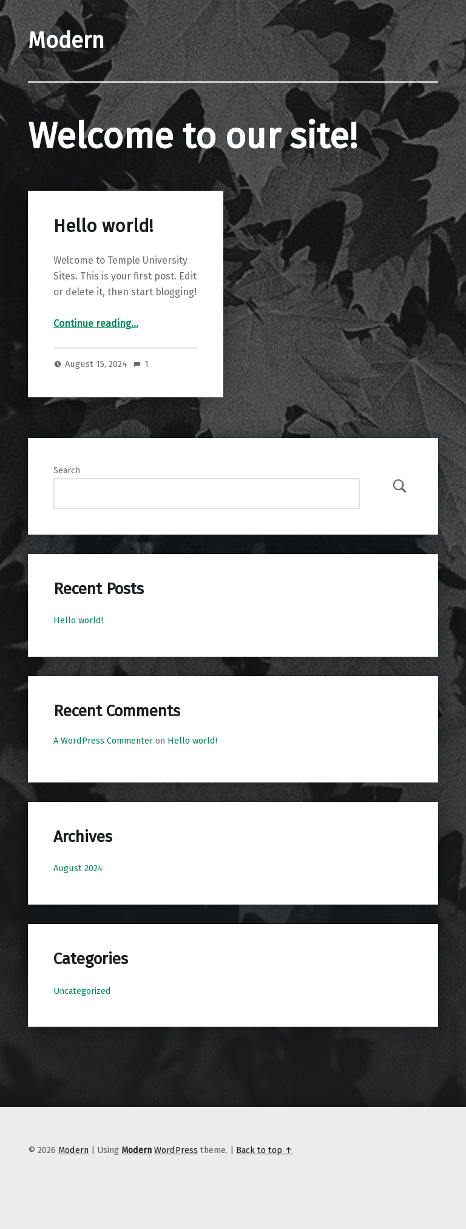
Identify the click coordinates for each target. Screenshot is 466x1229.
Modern (73, 1150)
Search (66, 470)
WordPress (176, 1150)
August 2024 (78, 868)
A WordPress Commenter (103, 740)
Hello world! (103, 226)
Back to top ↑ (264, 1150)
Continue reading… (95, 323)
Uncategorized (82, 990)
